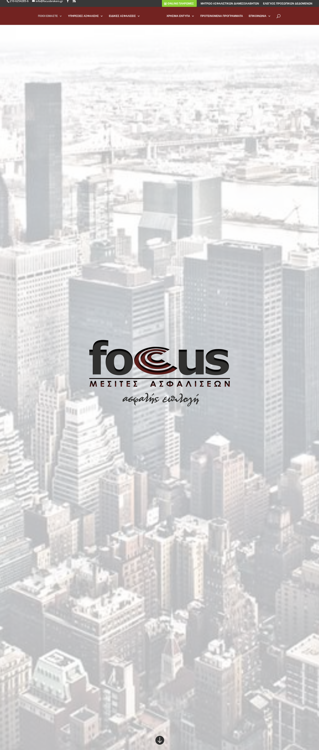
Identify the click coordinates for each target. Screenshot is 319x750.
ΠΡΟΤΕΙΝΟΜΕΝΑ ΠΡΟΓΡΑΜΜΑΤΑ (221, 18)
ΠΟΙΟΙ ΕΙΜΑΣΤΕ (48, 18)
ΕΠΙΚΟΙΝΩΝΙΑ (257, 18)
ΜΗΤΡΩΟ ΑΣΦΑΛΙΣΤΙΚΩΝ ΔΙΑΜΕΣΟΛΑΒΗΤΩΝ (230, 6)
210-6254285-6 (19, 3)
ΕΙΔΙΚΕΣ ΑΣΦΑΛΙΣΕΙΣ (122, 18)
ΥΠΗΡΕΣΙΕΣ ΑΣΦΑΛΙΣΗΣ (83, 18)
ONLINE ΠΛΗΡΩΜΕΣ (179, 6)
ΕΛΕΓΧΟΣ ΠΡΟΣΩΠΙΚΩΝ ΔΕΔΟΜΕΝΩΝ (287, 6)
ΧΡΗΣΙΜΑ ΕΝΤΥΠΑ (178, 18)
